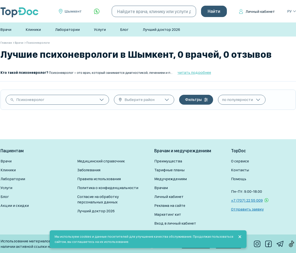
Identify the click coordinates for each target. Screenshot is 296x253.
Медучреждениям (170, 178)
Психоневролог (30, 99)
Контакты (240, 170)
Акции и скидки (14, 205)
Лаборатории (67, 29)
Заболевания (88, 170)
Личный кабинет (260, 11)
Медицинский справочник (101, 161)
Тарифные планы (169, 170)
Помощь (238, 178)
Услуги (100, 29)
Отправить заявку (247, 209)
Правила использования (99, 178)
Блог (124, 29)
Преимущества (168, 161)
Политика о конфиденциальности (107, 187)
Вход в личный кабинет (175, 223)
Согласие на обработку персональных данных (98, 199)
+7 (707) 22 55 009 (247, 200)
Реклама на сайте (169, 205)
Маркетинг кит (167, 214)
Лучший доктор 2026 (161, 29)
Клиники (33, 29)
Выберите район (140, 99)
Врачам (161, 187)
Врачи (5, 29)
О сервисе (240, 161)
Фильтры (193, 99)
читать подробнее (194, 72)
